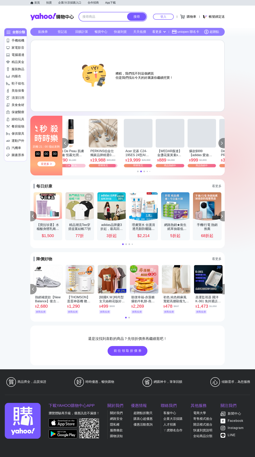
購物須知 (116, 436)
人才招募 (169, 424)
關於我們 (116, 413)
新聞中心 (234, 413)
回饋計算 (81, 31)
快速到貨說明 (202, 430)
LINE (232, 435)
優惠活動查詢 (143, 424)
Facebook (235, 420)
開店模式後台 (202, 424)
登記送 (62, 31)
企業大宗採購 (172, 418)
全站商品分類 (202, 436)
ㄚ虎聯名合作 (172, 430)
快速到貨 (120, 31)
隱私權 (115, 424)
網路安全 (116, 418)
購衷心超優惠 (143, 418)
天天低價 (139, 31)
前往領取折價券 (128, 350)
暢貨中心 (101, 31)
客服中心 (169, 413)
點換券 (43, 31)
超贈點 (211, 31)
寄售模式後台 (202, 418)
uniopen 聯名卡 (185, 31)
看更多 (159, 31)
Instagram (236, 428)
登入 (163, 16)
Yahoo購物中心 (52, 16)
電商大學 (199, 413)
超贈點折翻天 (143, 413)
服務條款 (116, 430)
